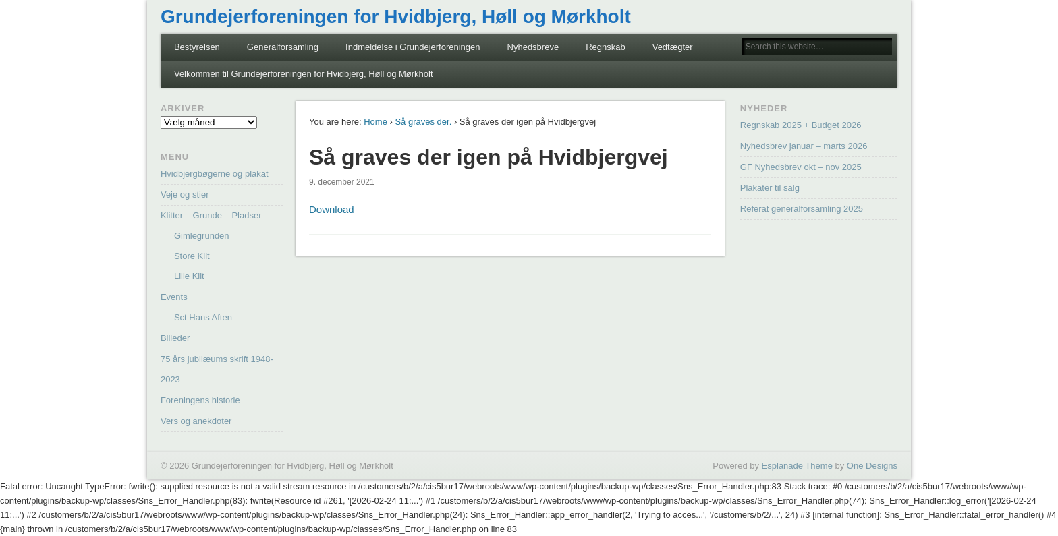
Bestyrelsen (197, 47)
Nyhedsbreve (533, 47)
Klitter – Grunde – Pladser (211, 215)
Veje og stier (185, 194)
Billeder (175, 338)
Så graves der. (423, 122)
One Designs (872, 465)
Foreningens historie (200, 400)
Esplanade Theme (797, 465)
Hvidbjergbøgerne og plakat (215, 174)
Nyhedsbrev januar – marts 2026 (804, 146)
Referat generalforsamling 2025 (801, 209)
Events (174, 297)
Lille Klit (189, 276)
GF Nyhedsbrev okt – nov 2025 (801, 167)
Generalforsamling (282, 47)
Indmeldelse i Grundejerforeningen (412, 47)
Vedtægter (672, 47)
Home (375, 122)
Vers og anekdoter (196, 421)
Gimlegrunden (201, 236)
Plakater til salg (770, 188)
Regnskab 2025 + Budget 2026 (801, 125)
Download (331, 209)
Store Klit (192, 256)
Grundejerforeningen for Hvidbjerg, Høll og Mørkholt (396, 16)
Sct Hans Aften (203, 317)
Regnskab (605, 47)
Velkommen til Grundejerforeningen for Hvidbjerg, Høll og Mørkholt (303, 74)
